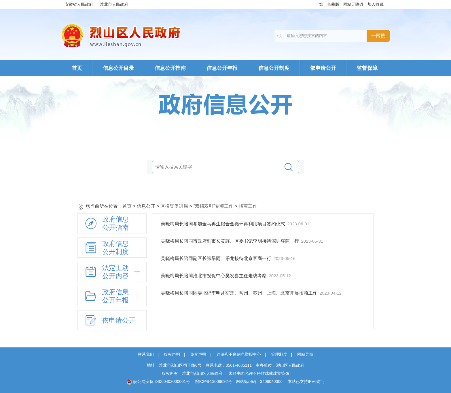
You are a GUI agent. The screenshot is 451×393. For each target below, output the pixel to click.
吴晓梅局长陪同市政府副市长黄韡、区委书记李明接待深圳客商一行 (230, 241)
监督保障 (367, 68)
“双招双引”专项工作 (214, 206)
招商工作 (248, 206)
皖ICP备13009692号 (213, 381)
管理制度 (279, 354)
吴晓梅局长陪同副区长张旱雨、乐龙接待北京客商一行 (216, 258)
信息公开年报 (222, 68)
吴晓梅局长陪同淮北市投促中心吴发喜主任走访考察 (214, 275)
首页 (77, 68)
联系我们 (146, 354)
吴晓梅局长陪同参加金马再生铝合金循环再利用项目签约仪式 (223, 223)
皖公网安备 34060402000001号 (158, 381)
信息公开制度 (273, 68)
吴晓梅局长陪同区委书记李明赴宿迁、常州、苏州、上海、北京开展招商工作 (240, 293)
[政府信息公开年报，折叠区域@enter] (112, 296)
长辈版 (333, 4)
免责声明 (198, 354)
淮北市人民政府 (114, 4)
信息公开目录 (118, 68)
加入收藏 (375, 4)
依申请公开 (323, 68)
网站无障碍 (353, 4)
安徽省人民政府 (79, 4)
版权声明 (172, 354)
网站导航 (305, 354)
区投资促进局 (174, 206)
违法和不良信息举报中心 (239, 354)
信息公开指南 (170, 68)
